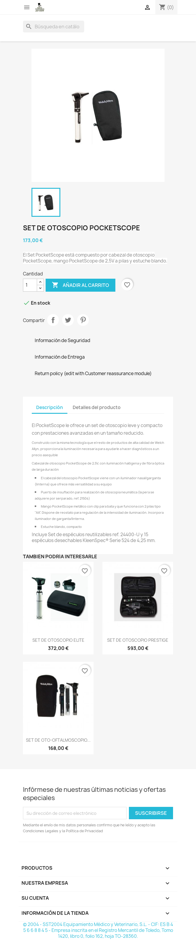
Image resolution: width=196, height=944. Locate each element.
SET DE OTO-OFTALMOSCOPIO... (58, 740)
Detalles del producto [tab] (97, 407)
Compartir (53, 320)
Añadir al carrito (80, 285)
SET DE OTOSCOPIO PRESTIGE (137, 640)
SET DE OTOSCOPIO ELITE (58, 640)
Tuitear (68, 320)
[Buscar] (53, 26)
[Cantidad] (30, 285)
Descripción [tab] (49, 407)
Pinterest (83, 320)
